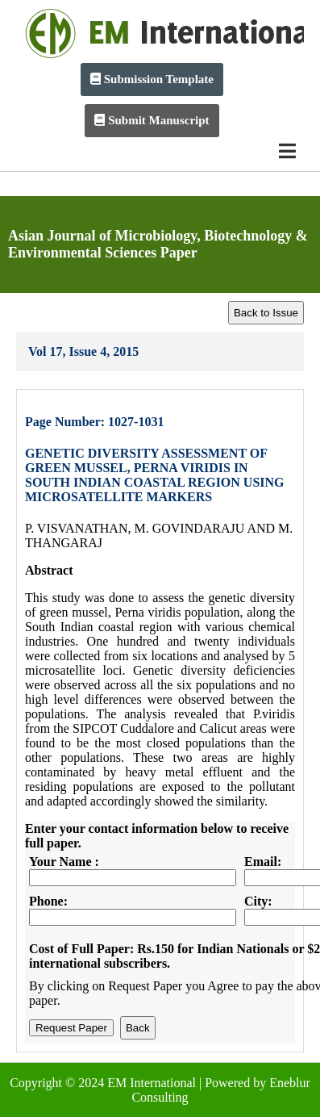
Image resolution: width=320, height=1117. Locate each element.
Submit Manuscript (151, 120)
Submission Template (152, 79)
